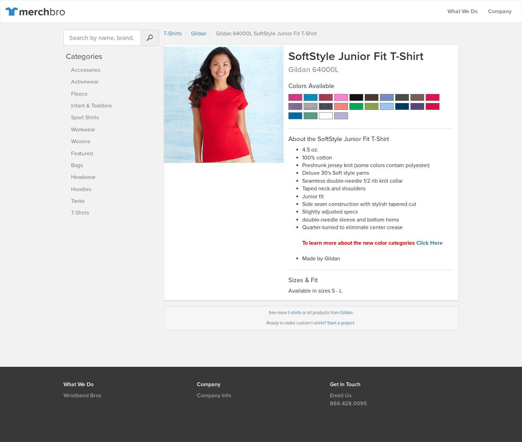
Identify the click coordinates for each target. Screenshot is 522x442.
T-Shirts (80, 212)
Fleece (79, 93)
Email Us (341, 395)
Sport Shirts (85, 117)
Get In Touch (345, 384)
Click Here (429, 243)
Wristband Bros (82, 395)
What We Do (462, 11)
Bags (77, 165)
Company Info (214, 395)
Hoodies (81, 189)
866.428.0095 (348, 403)
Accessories (85, 70)
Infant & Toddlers (91, 105)
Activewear (84, 81)
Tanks (78, 201)
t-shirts (294, 312)
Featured (82, 153)
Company (500, 11)
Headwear (83, 177)
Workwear (83, 129)
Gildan (199, 33)
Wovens (80, 141)
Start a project (340, 323)
